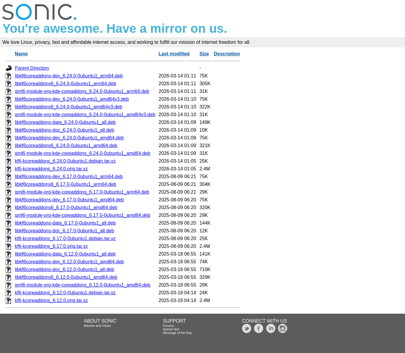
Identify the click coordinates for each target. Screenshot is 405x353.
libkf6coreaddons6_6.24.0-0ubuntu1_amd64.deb (66, 145)
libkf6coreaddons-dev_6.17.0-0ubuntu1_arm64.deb (69, 176)
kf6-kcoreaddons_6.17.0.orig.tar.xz (51, 246)
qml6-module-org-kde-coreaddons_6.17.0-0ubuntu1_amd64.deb (82, 215)
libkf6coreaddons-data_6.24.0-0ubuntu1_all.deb (65, 122)
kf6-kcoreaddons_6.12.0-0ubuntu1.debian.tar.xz (65, 292)
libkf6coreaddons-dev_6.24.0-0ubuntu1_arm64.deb (69, 75)
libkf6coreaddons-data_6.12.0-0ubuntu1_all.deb (65, 253)
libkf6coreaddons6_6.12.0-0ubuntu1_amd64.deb (66, 277)
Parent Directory (32, 68)
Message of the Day (177, 333)
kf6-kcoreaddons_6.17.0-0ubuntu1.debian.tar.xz (65, 238)
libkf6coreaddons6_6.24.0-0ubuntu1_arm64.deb (65, 83)
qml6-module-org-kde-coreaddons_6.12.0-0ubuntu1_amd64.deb (82, 284)
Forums (168, 325)
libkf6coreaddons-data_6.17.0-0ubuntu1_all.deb (65, 223)
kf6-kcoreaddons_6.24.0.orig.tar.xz (51, 168)
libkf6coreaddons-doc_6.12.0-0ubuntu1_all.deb (64, 269)
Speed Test (171, 329)
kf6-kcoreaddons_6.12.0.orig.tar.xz (51, 300)
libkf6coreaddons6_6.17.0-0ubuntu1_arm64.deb (65, 184)
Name (21, 53)
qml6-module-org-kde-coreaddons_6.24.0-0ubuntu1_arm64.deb (82, 91)
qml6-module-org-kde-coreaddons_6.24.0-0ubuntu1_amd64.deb (82, 153)
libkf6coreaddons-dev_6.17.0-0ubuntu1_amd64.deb (69, 199)
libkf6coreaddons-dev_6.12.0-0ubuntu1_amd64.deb (69, 261)
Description (227, 53)
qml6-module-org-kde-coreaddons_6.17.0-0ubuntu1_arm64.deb (82, 192)
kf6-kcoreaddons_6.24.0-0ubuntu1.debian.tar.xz (65, 161)
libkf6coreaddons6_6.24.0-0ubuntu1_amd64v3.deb (68, 106)
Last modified (173, 53)
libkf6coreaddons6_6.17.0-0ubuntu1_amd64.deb (66, 207)
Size (204, 53)
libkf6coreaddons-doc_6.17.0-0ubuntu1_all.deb (64, 230)
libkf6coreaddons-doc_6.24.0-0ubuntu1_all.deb (64, 130)
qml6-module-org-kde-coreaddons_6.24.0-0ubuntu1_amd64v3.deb (85, 114)
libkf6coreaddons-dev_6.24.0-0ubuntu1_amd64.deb (69, 137)
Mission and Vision (97, 325)
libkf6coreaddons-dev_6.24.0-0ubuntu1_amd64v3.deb (72, 99)
